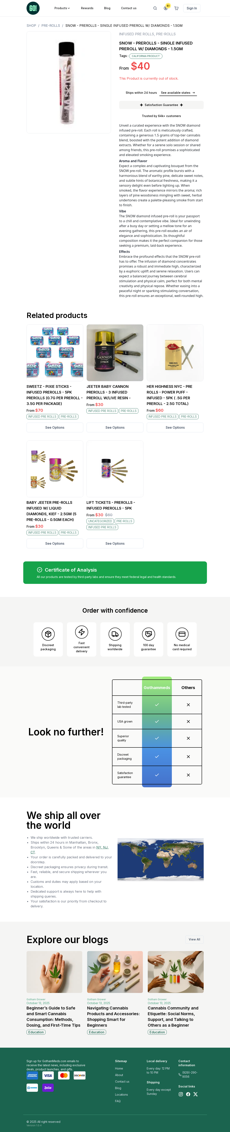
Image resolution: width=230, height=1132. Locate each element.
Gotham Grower (36, 999)
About (119, 1075)
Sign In (192, 8)
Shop (31, 25)
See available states (178, 92)
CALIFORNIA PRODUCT (146, 56)
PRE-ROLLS (50, 25)
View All (194, 939)
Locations (121, 1094)
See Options (54, 427)
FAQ (118, 1101)
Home (119, 1068)
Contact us (122, 1081)
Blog (118, 1088)
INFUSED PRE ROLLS (136, 34)
